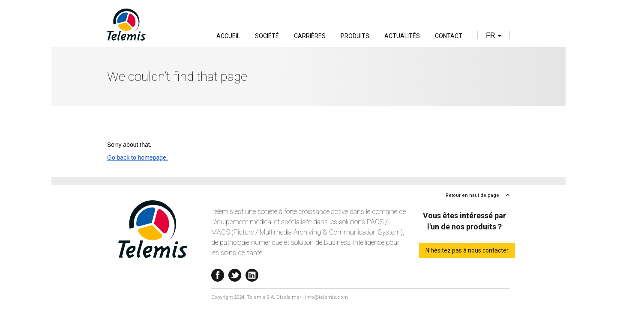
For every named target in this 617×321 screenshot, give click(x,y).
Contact (448, 36)
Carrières (310, 36)
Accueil (228, 36)
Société (267, 36)
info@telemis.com (326, 297)
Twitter (234, 273)
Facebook (217, 273)
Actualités (402, 36)
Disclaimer (288, 297)
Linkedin (252, 273)
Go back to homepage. (137, 157)
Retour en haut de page (472, 195)
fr (493, 35)
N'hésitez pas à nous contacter (467, 250)
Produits (355, 36)
